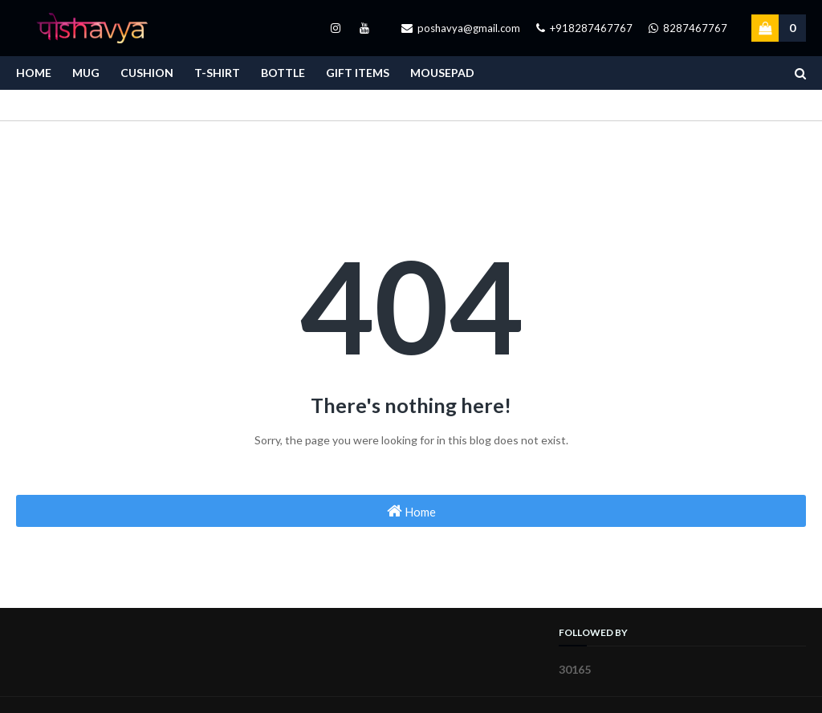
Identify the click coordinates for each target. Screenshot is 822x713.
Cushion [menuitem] (146, 72)
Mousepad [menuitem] (442, 72)
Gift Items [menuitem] (357, 72)
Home (411, 511)
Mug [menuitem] (86, 72)
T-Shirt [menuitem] (217, 72)
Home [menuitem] (33, 72)
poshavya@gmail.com (460, 28)
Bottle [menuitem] (283, 72)
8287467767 (688, 28)
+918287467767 (584, 28)
